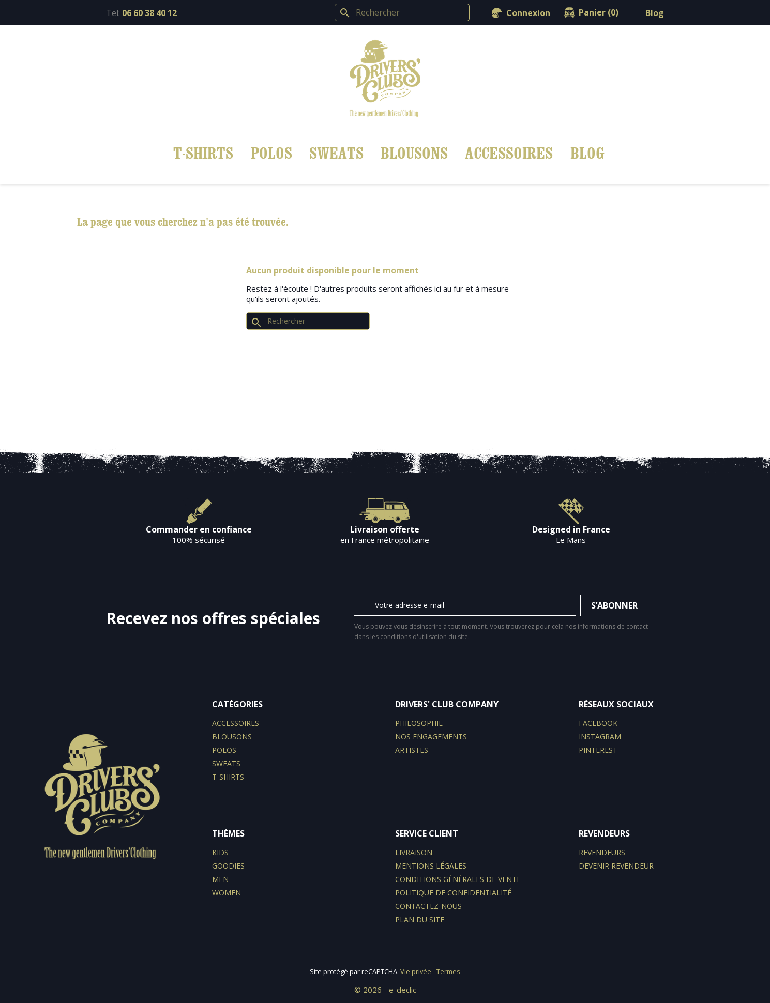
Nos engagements (431, 736)
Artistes (411, 750)
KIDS (220, 852)
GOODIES (228, 866)
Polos (271, 153)
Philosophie (419, 723)
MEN (220, 879)
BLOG (587, 153)
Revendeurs (602, 852)
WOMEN (226, 893)
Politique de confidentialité (453, 893)
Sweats (336, 153)
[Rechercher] (402, 12)
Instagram (600, 736)
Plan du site (419, 919)
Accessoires (509, 153)
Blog (654, 13)
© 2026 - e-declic (385, 989)
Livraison (413, 852)
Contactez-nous (428, 906)
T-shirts (203, 153)
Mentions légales (430, 866)
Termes (448, 971)
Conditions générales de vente (458, 879)
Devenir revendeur (616, 866)
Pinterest (598, 750)
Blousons (414, 153)
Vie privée (415, 971)
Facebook (598, 723)
